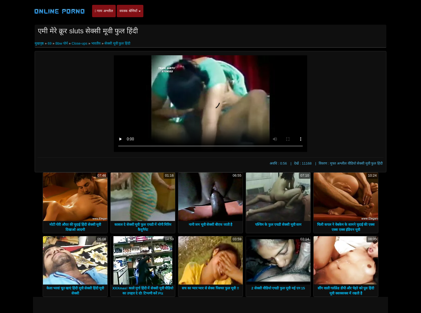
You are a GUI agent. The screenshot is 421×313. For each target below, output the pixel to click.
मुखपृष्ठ (40, 43)
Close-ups (80, 43)
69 (49, 43)
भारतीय (96, 43)
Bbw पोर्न (61, 43)
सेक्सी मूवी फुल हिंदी (117, 43)
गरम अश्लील (104, 11)
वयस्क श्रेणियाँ (130, 11)
